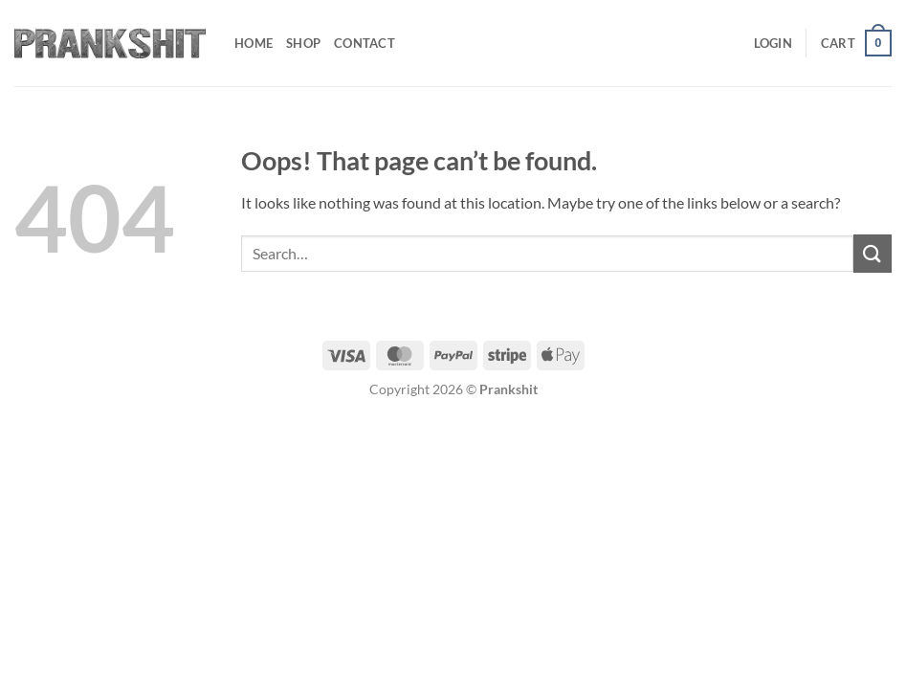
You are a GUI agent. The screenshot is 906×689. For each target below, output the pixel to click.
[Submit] (872, 253)
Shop (303, 43)
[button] (773, 43)
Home (253, 43)
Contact (364, 43)
